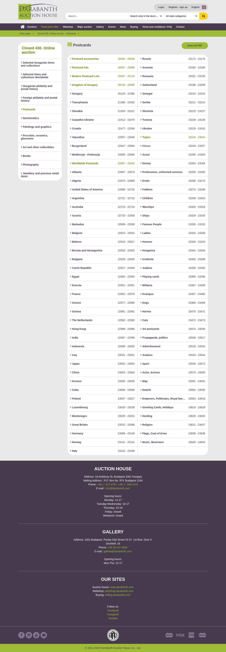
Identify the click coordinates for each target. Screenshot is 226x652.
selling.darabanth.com (117, 594)
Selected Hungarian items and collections (38, 64)
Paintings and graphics (36, 126)
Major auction (84, 27)
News (123, 27)
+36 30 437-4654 (117, 547)
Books (26, 155)
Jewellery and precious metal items (40, 175)
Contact (180, 27)
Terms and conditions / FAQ (157, 27)
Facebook (113, 610)
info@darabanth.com (118, 488)
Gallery (100, 27)
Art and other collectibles (37, 147)
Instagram (113, 614)
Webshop (68, 27)
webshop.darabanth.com (119, 591)
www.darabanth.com (122, 587)
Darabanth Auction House (38, 12)
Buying (134, 27)
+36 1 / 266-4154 (128, 484)
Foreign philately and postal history (39, 99)
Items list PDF (194, 45)
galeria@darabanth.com (118, 551)
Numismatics (30, 118)
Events (112, 27)
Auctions (28, 27)
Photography (30, 164)
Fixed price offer (49, 27)
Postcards (28, 109)
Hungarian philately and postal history (36, 87)
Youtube (113, 618)
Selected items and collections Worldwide (34, 76)
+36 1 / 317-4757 (107, 484)
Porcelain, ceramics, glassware (34, 137)
